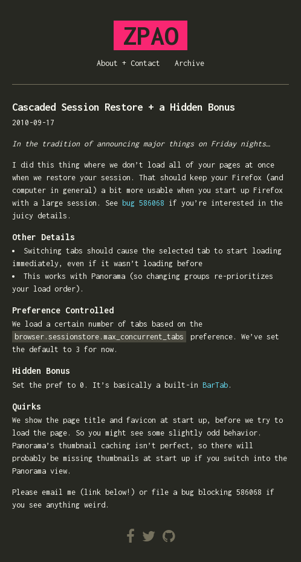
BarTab (215, 385)
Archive (189, 63)
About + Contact (128, 63)
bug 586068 (143, 202)
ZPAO (150, 35)
